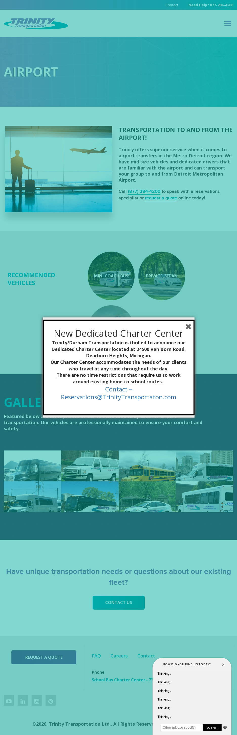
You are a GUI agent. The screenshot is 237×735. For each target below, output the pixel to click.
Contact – (118, 389)
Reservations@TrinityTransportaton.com (118, 397)
